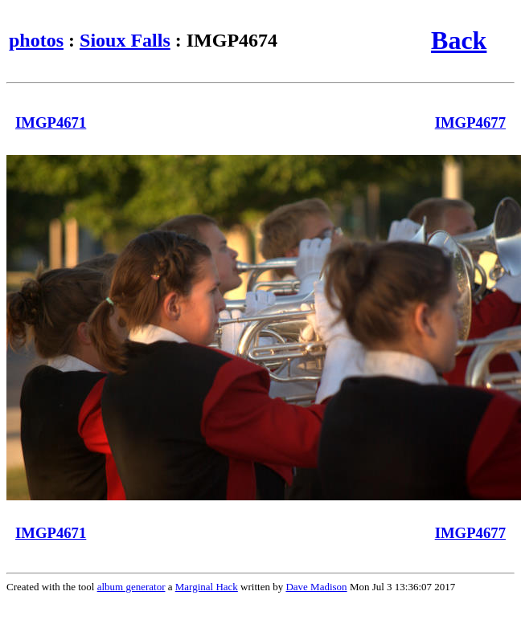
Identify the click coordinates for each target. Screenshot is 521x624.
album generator (131, 587)
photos (36, 40)
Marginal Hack (206, 587)
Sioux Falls (125, 40)
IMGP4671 (50, 122)
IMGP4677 (470, 122)
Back (458, 40)
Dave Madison (316, 587)
